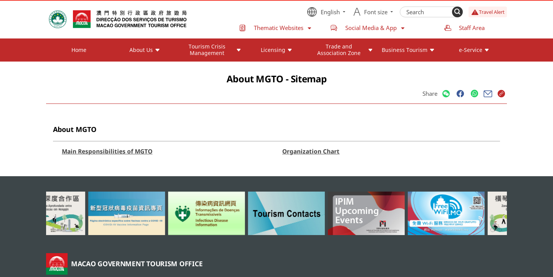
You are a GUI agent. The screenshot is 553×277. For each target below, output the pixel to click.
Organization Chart (310, 151)
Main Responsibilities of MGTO (107, 151)
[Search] (457, 12)
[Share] (446, 94)
